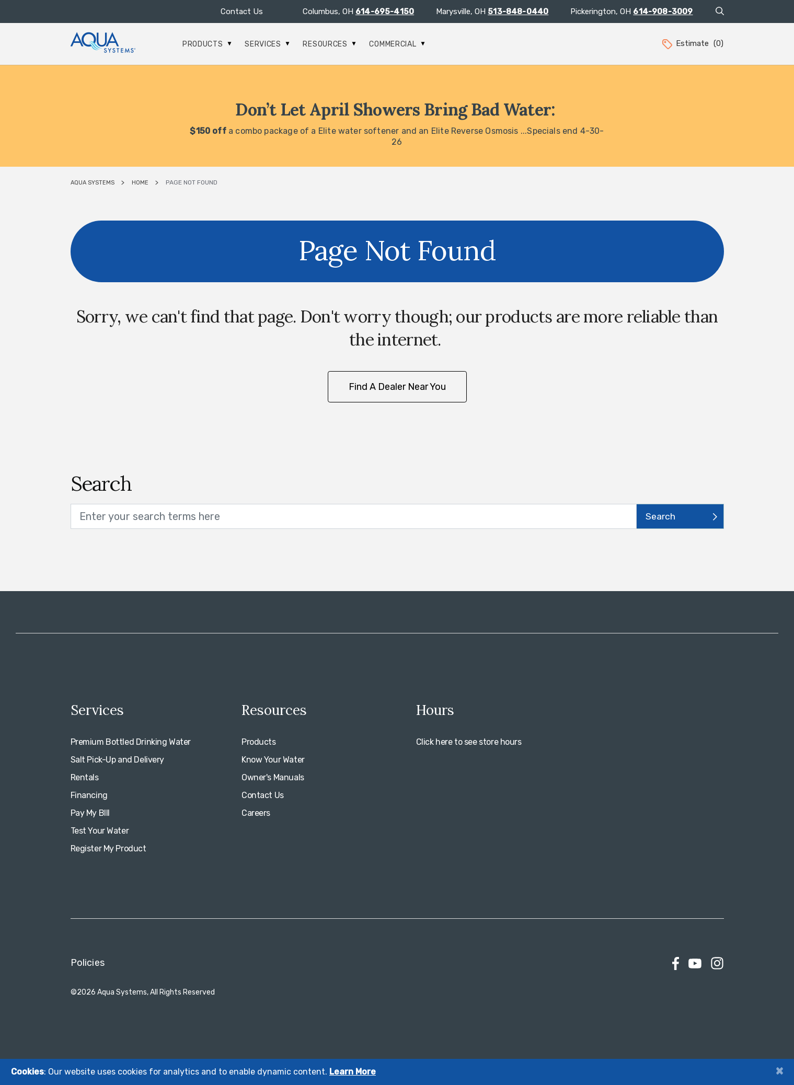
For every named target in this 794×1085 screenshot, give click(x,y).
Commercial (397, 44)
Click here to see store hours (469, 742)
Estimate (692, 43)
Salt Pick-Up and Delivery (118, 760)
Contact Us (242, 11)
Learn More (352, 1072)
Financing (89, 795)
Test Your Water (100, 831)
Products (207, 44)
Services (267, 44)
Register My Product (108, 848)
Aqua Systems (92, 182)
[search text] (354, 516)
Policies (88, 962)
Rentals (85, 777)
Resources (329, 44)
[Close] (779, 1070)
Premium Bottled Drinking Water (131, 742)
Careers (255, 813)
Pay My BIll (90, 813)
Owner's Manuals (272, 777)
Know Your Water (273, 760)
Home (140, 182)
